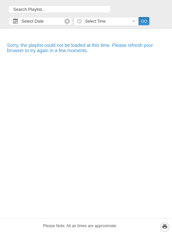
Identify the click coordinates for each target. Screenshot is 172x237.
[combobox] (106, 21)
